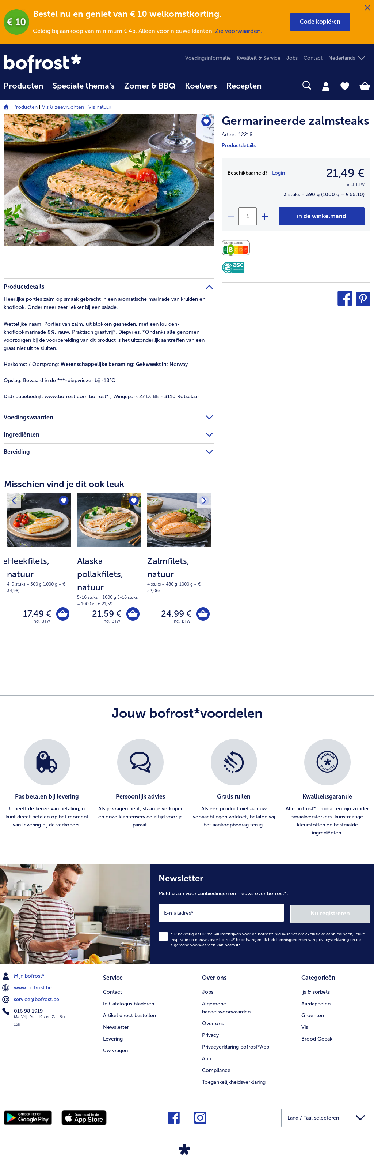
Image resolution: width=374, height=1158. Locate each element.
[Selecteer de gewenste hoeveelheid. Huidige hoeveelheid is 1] (247, 216)
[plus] (264, 216)
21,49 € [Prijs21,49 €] (345, 173)
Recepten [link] (244, 86)
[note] (39, 574)
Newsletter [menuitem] (116, 1026)
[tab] (325, 86)
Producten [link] (23, 86)
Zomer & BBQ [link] (149, 86)
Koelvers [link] (201, 86)
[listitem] (47, 789)
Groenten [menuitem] (312, 1015)
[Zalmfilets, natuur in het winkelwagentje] (202, 614)
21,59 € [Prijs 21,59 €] (105, 614)
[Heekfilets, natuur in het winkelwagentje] (62, 614)
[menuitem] (23, 89)
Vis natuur (99, 107)
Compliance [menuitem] (216, 1070)
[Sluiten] (367, 8)
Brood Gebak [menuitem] (316, 1038)
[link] (59, 63)
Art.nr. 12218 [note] (237, 134)
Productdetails (239, 145)
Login (278, 173)
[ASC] (233, 267)
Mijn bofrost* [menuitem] (24, 975)
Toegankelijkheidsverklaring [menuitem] (234, 1081)
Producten (25, 107)
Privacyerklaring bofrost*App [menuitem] (235, 1046)
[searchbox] (275, 85)
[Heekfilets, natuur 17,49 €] (39, 571)
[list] (187, 789)
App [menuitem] (206, 1058)
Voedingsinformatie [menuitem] (208, 58)
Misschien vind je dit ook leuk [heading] (64, 484)
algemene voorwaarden (193, 944)
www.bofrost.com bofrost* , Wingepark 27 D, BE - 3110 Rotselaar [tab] (101, 396)
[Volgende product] (203, 501)
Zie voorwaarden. (238, 30)
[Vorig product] (14, 501)
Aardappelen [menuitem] (316, 1003)
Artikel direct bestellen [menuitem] (129, 1015)
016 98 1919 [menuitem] (23, 1011)
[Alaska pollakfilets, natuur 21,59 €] (109, 571)
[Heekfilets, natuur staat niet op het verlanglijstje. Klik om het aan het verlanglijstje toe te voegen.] (63, 501)
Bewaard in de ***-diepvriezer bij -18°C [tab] (59, 380)
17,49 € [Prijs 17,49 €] (36, 614)
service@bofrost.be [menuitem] (31, 999)
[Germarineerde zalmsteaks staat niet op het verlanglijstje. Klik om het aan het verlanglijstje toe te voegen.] (205, 122)
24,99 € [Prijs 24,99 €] (175, 614)
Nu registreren (340, 913)
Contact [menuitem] (313, 58)
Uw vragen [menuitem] (115, 1050)
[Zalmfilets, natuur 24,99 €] (179, 571)
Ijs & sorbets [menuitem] (315, 991)
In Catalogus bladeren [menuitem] (128, 1003)
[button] (320, 22)
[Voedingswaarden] (237, 248)
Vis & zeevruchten (63, 107)
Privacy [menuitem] (210, 1034)
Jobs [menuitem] (292, 58)
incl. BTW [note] (41, 622)
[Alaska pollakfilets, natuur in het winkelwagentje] (132, 614)
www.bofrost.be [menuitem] (28, 987)
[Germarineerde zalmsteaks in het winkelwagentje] (322, 216)
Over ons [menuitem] (213, 1023)
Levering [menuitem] (113, 1038)
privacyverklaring (332, 939)
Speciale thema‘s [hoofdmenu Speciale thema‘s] (84, 86)
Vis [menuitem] (304, 1026)
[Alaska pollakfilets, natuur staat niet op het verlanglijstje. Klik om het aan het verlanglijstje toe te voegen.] (133, 501)
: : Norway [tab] (96, 364)
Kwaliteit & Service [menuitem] (258, 58)
